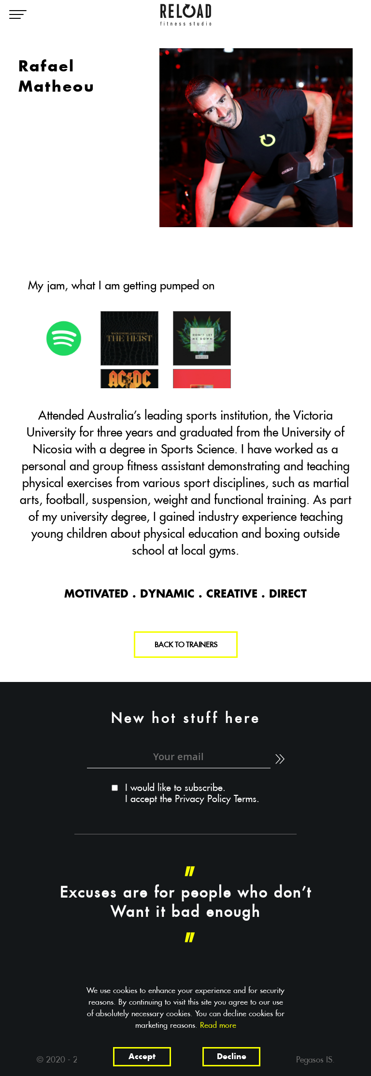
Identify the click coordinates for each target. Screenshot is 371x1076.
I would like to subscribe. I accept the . (192, 793)
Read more (218, 1025)
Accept (142, 1057)
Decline (231, 1057)
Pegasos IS (314, 1060)
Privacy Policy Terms (216, 799)
